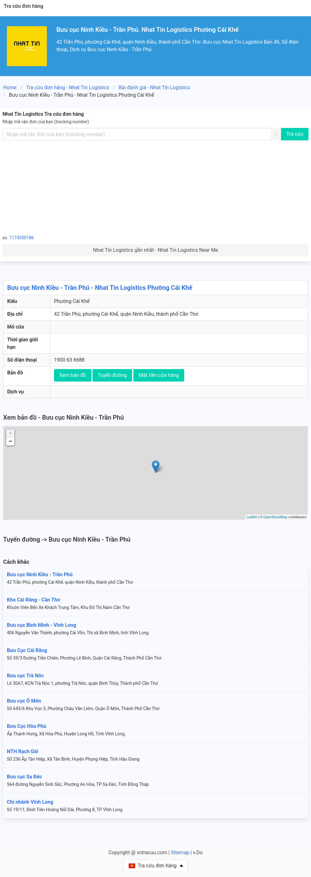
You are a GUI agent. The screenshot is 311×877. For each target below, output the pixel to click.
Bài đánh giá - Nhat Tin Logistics (154, 87)
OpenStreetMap (275, 517)
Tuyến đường (112, 375)
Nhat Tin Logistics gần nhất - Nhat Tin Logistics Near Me (155, 250)
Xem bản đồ (72, 375)
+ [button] (10, 433)
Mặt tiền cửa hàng (159, 375)
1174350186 (21, 237)
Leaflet (252, 517)
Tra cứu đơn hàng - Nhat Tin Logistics (67, 87)
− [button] (10, 441)
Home (10, 87)
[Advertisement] (155, 187)
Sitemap (180, 852)
